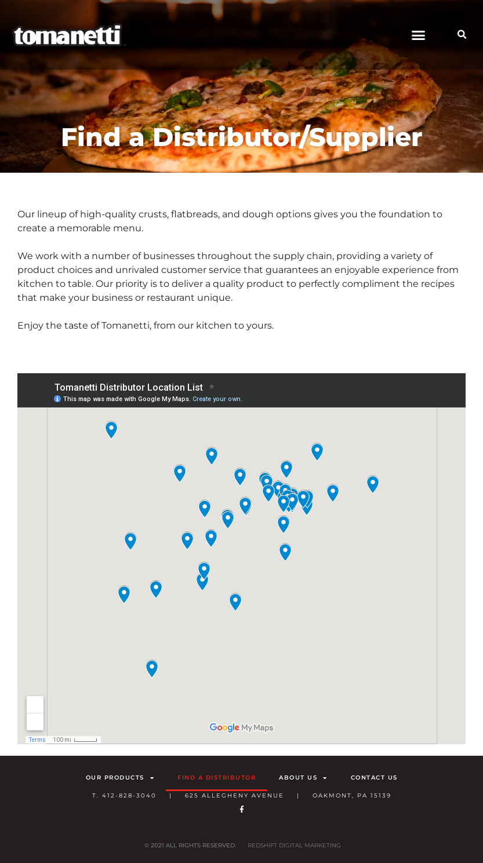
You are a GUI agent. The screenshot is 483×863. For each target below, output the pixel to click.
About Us (303, 777)
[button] (419, 35)
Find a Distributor (216, 777)
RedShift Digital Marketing (294, 845)
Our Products (120, 777)
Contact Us (374, 777)
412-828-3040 (129, 795)
